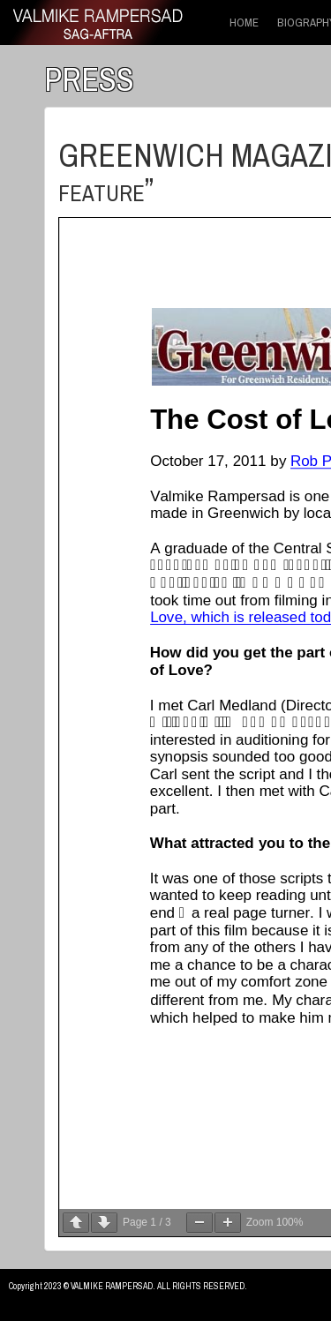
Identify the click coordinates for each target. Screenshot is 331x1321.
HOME (244, 22)
